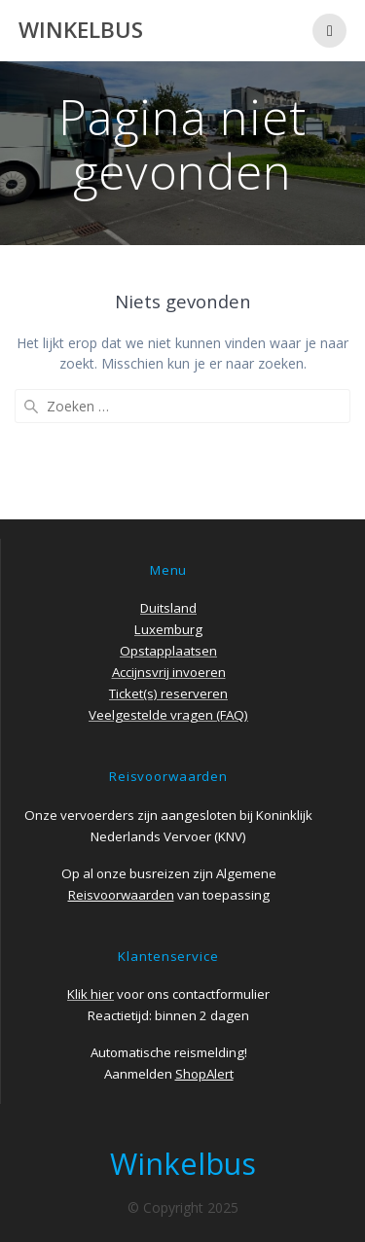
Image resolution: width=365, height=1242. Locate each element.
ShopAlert (204, 1073)
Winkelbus (80, 30)
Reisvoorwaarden (121, 895)
